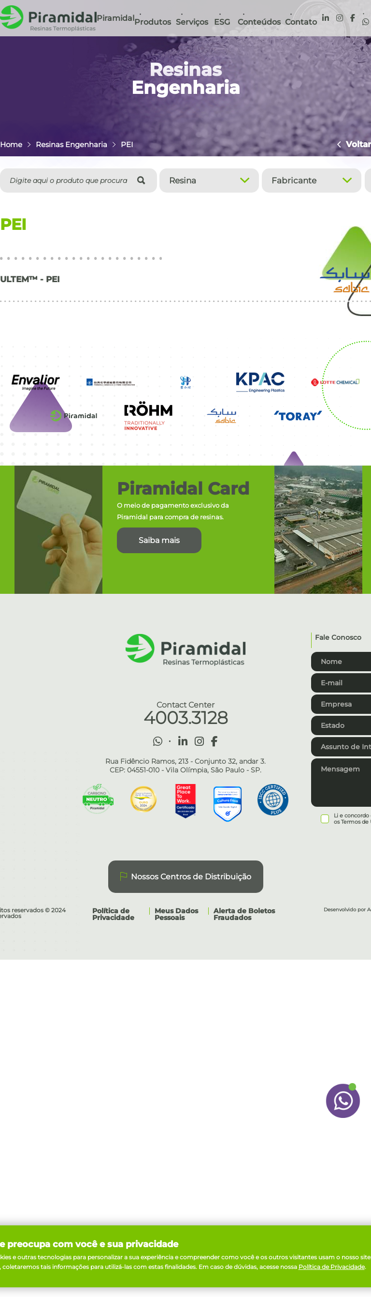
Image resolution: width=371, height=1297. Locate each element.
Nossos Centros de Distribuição (185, 877)
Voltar (354, 144)
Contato (301, 22)
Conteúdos (259, 22)
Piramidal (115, 18)
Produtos (152, 22)
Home (11, 144)
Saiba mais (159, 540)
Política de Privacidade (113, 914)
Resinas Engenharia (71, 144)
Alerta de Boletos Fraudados (244, 914)
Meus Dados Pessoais (176, 914)
